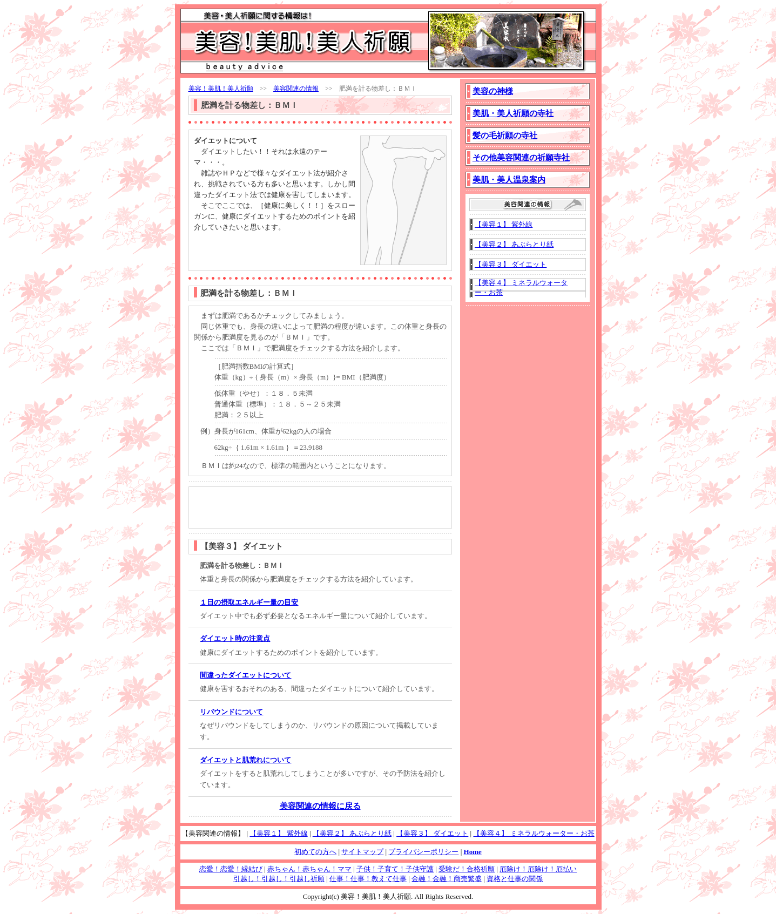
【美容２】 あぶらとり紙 (514, 244)
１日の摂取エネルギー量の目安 (249, 602)
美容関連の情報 (296, 88)
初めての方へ (315, 852)
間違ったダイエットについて (245, 675)
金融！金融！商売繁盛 (446, 879)
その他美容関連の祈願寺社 (521, 157)
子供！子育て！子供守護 (395, 869)
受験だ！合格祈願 (466, 869)
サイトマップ (362, 852)
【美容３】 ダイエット (510, 264)
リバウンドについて (231, 712)
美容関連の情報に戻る (320, 806)
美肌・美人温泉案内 (509, 179)
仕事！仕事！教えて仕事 (368, 879)
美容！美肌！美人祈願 (220, 88)
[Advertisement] (257, 249)
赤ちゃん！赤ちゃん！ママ (309, 869)
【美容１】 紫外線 (503, 224)
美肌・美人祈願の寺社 (513, 113)
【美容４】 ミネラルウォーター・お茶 (533, 833)
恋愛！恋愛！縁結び (230, 869)
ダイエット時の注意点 (235, 638)
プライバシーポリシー (423, 852)
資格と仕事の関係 (515, 879)
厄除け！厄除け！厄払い (538, 869)
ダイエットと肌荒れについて (245, 760)
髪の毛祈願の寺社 (505, 135)
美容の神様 (493, 91)
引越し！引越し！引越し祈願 (279, 879)
